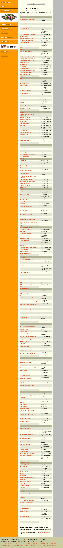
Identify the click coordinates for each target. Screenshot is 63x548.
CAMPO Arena (23, 280)
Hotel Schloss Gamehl (25, 229)
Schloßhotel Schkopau (25, 444)
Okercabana (23, 275)
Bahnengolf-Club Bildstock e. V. (27, 385)
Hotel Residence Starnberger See (27, 56)
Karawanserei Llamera (25, 194)
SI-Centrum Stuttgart (24, 42)
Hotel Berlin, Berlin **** (25, 83)
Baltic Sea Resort (24, 245)
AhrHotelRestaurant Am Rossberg (27, 326)
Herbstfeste (4, 33)
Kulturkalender (5, 2)
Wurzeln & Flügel (24, 85)
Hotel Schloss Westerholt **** (26, 297)
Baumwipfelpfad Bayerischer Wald (27, 60)
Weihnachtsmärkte (6, 37)
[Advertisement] (58, 18)
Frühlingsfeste (44, 543)
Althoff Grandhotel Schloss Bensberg (28, 301)
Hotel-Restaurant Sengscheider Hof (28, 359)
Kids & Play (22, 487)
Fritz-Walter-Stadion (24, 333)
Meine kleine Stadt (17, 545)
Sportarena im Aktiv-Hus (25, 471)
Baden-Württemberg (24, 16)
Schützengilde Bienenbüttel (26, 284)
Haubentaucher (23, 80)
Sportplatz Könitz (24, 506)
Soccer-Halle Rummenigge (26, 308)
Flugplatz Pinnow (24, 251)
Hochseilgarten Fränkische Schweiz (28, 70)
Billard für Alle (23, 382)
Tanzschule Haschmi (24, 22)
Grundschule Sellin (24, 240)
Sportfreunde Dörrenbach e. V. (27, 362)
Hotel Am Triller (23, 388)
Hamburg (22, 158)
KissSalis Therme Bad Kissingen (27, 58)
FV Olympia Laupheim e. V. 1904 (27, 40)
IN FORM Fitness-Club (25, 431)
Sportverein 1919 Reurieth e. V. (27, 502)
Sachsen (22, 391)
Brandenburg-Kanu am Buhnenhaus (28, 128)
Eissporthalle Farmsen (25, 165)
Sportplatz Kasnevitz (24, 235)
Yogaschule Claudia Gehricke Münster (28, 304)
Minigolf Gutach (23, 44)
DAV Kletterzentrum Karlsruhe (26, 26)
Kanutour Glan (23, 331)
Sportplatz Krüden (24, 451)
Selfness (3, 543)
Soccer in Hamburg (24, 167)
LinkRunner (33, 545)
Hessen (22, 189)
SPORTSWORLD (24, 210)
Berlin (21, 78)
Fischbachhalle (23, 365)
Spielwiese (22, 497)
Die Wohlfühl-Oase (24, 199)
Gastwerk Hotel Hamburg (25, 170)
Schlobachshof (23, 406)
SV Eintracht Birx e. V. (25, 495)
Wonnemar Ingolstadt (25, 74)
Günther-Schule (23, 317)
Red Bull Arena (23, 404)
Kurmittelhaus (23, 121)
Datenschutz (5, 51)
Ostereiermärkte (6, 24)
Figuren (26, 545)
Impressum (4, 56)
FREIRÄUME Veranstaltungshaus (27, 19)
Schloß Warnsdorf (24, 469)
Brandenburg (23, 112)
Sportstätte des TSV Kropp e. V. (27, 477)
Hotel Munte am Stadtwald (26, 148)
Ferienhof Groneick (24, 278)
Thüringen (22, 491)
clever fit (22, 54)
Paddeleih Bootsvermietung (26, 179)
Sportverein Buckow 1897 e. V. (27, 90)
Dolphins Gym (23, 66)
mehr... (21, 47)
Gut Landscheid (23, 307)
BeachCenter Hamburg (25, 185)
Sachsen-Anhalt (23, 425)
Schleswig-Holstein (24, 462)
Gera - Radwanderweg (25, 493)
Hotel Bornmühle (24, 249)
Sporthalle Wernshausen (25, 508)
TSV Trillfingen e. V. (24, 31)
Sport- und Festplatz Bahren (26, 418)
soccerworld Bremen (24, 152)
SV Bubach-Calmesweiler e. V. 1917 (28, 367)
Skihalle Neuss (23, 312)
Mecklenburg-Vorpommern (26, 227)
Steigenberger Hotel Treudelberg (27, 181)
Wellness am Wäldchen (25, 108)
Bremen (22, 145)
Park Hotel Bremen (24, 150)
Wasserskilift (23, 187)
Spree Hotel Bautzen (24, 408)
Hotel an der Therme (24, 516)
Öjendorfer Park (23, 163)
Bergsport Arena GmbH (25, 269)
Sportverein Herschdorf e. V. (26, 519)
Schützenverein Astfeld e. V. (26, 272)
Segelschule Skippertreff (25, 428)
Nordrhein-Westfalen (24, 288)
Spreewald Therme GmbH (26, 119)
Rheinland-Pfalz (23, 324)
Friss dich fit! (18, 543)
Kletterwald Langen (24, 201)
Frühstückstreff (5, 41)
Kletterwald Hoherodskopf (26, 206)
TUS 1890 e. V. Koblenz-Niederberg (27, 353)
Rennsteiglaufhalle (24, 513)
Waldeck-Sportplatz (24, 28)
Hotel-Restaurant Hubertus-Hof (27, 259)
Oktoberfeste (41, 545)
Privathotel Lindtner (24, 173)
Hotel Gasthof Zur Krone (25, 191)
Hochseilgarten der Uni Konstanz (27, 34)
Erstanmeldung (5, 10)
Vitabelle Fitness (24, 97)
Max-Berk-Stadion (24, 36)
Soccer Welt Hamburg (25, 183)
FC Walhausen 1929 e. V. (25, 373)
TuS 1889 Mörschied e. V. (25, 350)
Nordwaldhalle (23, 64)
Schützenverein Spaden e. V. (26, 276)
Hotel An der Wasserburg (25, 265)
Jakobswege (35, 543)
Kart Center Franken (24, 62)
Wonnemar (22, 125)
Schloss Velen (23, 310)
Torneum (22, 473)
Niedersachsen (23, 257)
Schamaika (22, 282)
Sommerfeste (5, 28)
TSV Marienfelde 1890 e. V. (26, 105)
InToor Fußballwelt (24, 146)
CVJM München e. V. (24, 68)
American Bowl (23, 99)
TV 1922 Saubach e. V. (25, 438)
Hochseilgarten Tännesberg (26, 72)
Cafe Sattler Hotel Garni (25, 197)
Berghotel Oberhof (24, 511)
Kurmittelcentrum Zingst (25, 233)
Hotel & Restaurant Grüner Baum (27, 453)
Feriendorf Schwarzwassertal (26, 414)
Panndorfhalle (23, 504)
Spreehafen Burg (24, 134)
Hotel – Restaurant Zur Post (26, 339)
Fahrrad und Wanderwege (26, 51)
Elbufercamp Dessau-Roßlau (26, 455)
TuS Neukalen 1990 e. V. (25, 238)
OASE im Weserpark (24, 156)
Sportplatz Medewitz (24, 140)
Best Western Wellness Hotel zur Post (28, 154)
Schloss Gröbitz (23, 458)
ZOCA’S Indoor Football (25, 320)
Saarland (22, 357)
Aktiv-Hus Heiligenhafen (25, 481)
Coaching (10, 543)
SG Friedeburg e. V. (24, 441)
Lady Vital (22, 343)
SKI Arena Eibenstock (25, 393)
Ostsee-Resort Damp (24, 464)
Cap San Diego (23, 160)
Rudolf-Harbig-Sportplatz (25, 253)
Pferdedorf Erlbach (24, 421)
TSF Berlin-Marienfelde (25, 88)
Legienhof (22, 483)
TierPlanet (28, 543)
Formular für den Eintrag (44, 532)
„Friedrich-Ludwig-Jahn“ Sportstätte (28, 247)
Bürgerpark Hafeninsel (25, 375)
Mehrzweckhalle (23, 475)
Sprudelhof (22, 203)
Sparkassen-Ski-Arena (25, 130)
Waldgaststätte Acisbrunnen (26, 216)
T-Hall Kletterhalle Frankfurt (26, 214)
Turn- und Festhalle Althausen (26, 38)
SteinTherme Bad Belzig (25, 132)
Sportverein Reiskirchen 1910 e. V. (27, 380)
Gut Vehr (22, 261)
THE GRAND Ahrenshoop (25, 243)
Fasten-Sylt (22, 479)
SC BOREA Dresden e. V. (25, 416)
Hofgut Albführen (24, 24)
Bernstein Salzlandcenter (25, 449)
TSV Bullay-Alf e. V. (24, 341)
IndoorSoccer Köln (24, 314)
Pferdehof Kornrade (24, 485)
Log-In (3, 6)
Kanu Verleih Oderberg (25, 117)
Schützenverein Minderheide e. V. (27, 291)
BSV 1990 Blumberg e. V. (25, 137)
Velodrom (22, 102)
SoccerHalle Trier (24, 329)
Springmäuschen (24, 399)
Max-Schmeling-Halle (25, 93)
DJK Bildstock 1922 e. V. (25, 378)
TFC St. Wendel (23, 370)
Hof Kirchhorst (23, 466)
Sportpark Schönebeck (25, 447)
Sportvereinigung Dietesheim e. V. (27, 219)
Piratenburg (22, 263)
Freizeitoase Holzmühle (25, 346)
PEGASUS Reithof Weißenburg (27, 500)
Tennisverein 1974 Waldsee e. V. (27, 348)
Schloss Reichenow (24, 123)
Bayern (21, 49)
